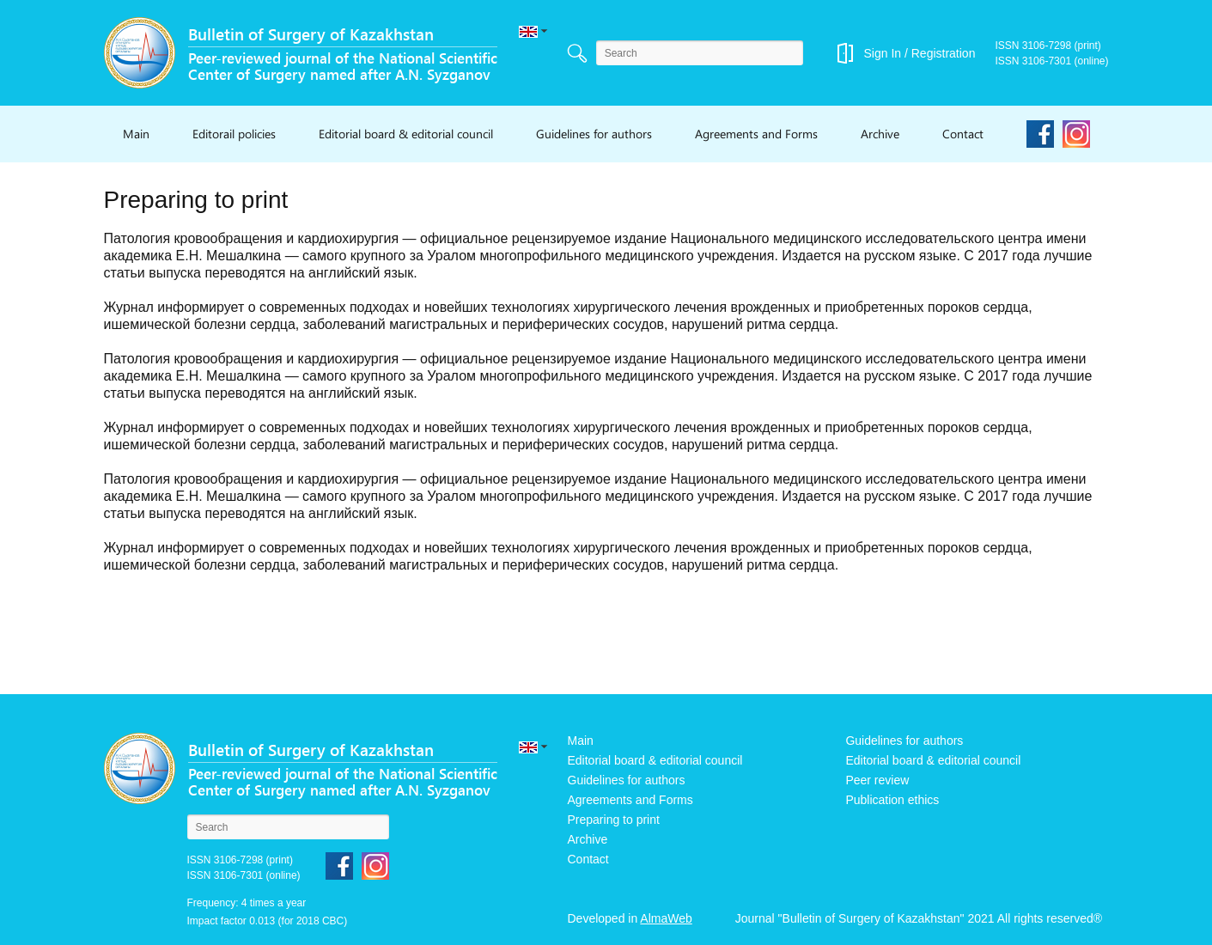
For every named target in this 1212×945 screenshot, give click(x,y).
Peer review (877, 780)
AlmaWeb (665, 918)
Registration (943, 53)
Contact (963, 133)
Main (136, 133)
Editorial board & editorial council (406, 133)
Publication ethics (892, 800)
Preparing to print (614, 819)
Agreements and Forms (756, 133)
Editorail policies (234, 133)
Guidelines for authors (594, 133)
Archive (880, 133)
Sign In (882, 53)
